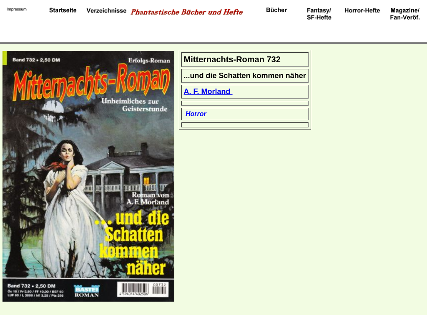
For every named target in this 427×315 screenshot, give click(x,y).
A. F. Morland (208, 91)
